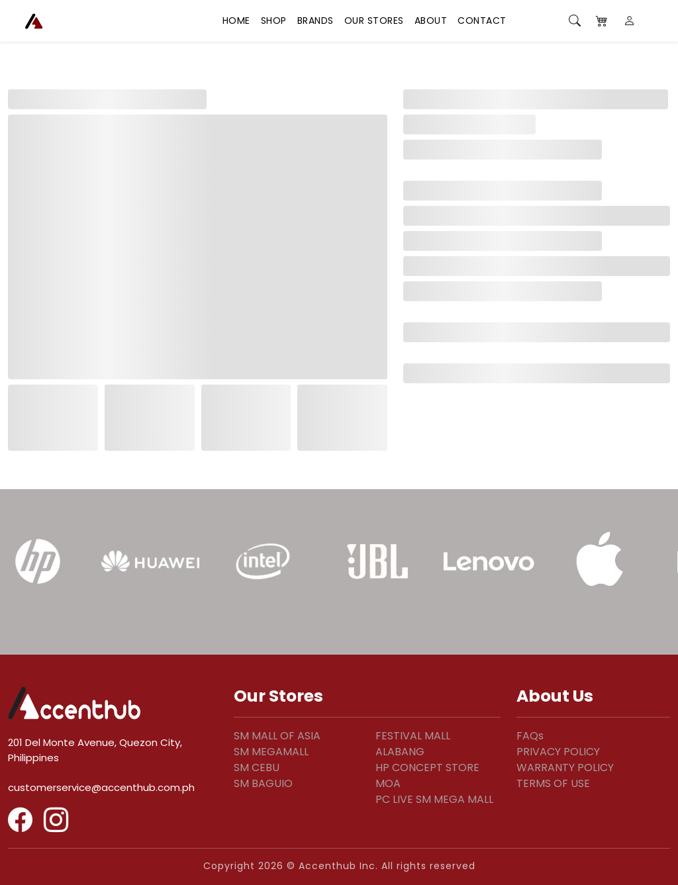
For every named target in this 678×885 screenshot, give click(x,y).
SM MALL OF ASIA (277, 735)
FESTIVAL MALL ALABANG (412, 743)
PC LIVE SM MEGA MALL (434, 799)
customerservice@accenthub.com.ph (101, 787)
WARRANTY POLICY (565, 767)
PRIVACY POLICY (558, 751)
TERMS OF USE (553, 783)
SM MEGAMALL (271, 751)
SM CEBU (256, 767)
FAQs (530, 735)
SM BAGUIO (263, 783)
